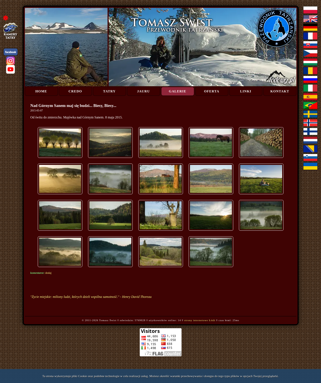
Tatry (109, 91)
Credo (75, 91)
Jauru (143, 91)
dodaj (48, 272)
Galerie (177, 91)
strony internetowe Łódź (199, 320)
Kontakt (279, 91)
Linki (245, 91)
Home (41, 91)
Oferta (211, 91)
